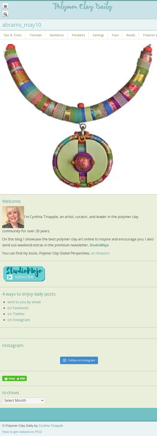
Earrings (98, 35)
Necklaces (57, 35)
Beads (130, 35)
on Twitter (16, 313)
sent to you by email (24, 302)
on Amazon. (100, 253)
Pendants (78, 35)
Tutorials (35, 35)
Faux (115, 35)
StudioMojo (99, 245)
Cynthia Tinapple (51, 425)
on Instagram (18, 319)
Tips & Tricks (12, 35)
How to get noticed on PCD (22, 432)
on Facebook (18, 307)
